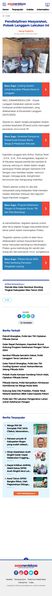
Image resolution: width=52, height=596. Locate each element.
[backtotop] (26, 560)
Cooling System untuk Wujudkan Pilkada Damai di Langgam (22, 89)
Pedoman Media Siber (37, 579)
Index (31, 582)
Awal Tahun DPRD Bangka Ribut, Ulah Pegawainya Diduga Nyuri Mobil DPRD (17, 481)
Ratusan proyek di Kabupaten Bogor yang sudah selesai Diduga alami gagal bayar (17, 441)
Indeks (29, 9)
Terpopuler (17, 9)
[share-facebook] (19, 316)
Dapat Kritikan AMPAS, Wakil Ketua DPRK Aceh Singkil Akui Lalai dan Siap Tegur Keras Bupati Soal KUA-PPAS (19, 468)
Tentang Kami (20, 579)
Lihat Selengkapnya (26, 493)
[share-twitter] (24, 316)
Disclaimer (22, 582)
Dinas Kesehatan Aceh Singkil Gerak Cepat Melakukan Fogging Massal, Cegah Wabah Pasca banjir (19, 455)
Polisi (7, 300)
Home (5, 9)
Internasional (43, 9)
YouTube (38, 574)
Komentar (26, 322)
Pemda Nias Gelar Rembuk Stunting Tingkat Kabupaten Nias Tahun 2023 (24, 288)
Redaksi (9, 579)
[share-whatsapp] (28, 316)
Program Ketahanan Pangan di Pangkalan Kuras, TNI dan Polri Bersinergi (21, 209)
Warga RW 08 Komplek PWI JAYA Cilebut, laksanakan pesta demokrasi (17, 428)
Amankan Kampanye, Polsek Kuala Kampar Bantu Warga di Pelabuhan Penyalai (22, 140)
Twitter (32, 574)
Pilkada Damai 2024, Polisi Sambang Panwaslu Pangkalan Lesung (22, 263)
